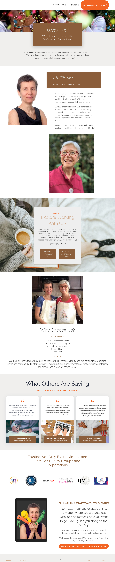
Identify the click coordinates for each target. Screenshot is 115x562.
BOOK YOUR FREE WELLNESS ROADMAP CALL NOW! (83, 546)
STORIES (75, 5)
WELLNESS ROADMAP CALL (48, 254)
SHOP (65, 5)
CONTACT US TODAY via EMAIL (67, 254)
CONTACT (105, 560)
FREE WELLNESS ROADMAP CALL (94, 5)
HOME (56, 5)
